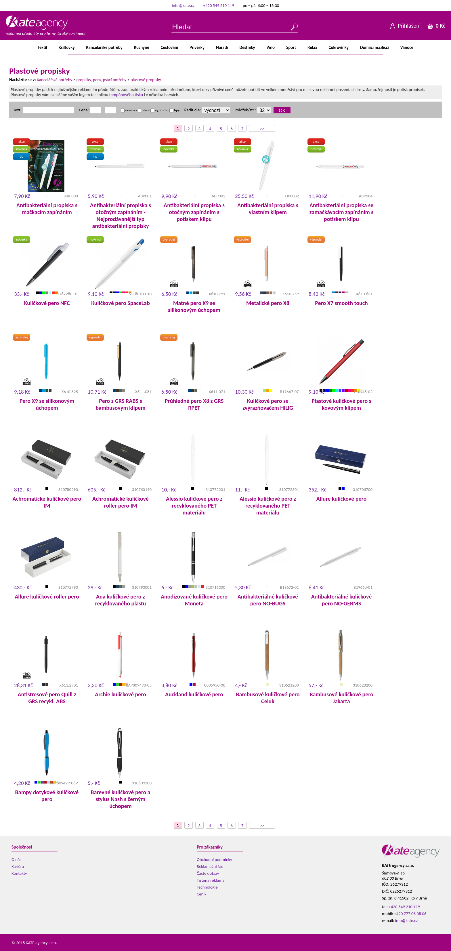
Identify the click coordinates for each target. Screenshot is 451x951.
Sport (291, 47)
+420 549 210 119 (218, 5)
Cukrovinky (339, 47)
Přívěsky (197, 47)
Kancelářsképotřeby (104, 47)
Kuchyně (141, 47)
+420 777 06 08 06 (410, 913)
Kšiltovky (67, 47)
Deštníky (247, 47)
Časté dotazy (208, 873)
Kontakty (19, 873)
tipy (174, 110)
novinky (129, 110)
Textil (42, 47)
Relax (312, 47)
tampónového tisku (126, 94)
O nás (16, 859)
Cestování (169, 47)
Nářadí (222, 47)
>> (262, 128)
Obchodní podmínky (214, 859)
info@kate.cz (183, 5)
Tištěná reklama (210, 880)
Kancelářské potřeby (54, 79)
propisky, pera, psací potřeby (101, 79)
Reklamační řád (210, 866)
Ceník (202, 894)
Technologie (207, 887)
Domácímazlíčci (374, 47)
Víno (271, 47)
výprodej (159, 110)
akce (144, 110)
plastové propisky (146, 79)
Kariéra (18, 866)
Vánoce (406, 47)
